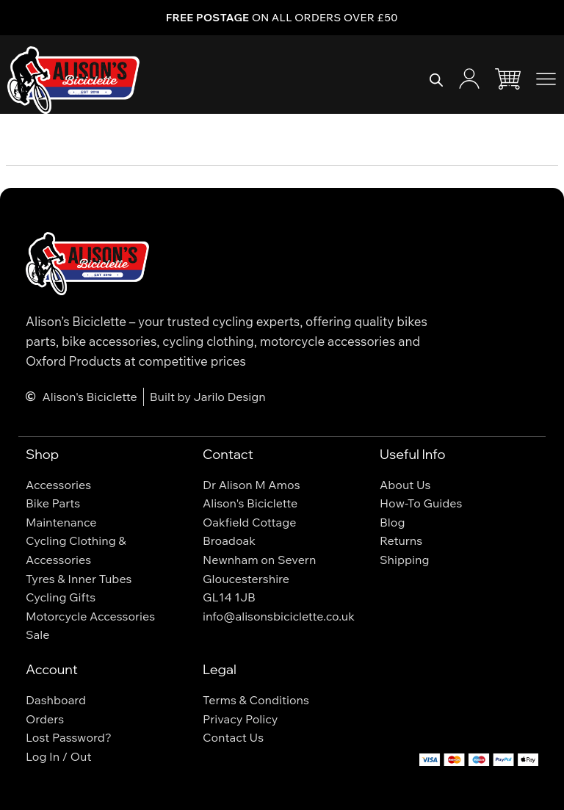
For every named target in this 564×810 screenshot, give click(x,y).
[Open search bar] (436, 80)
